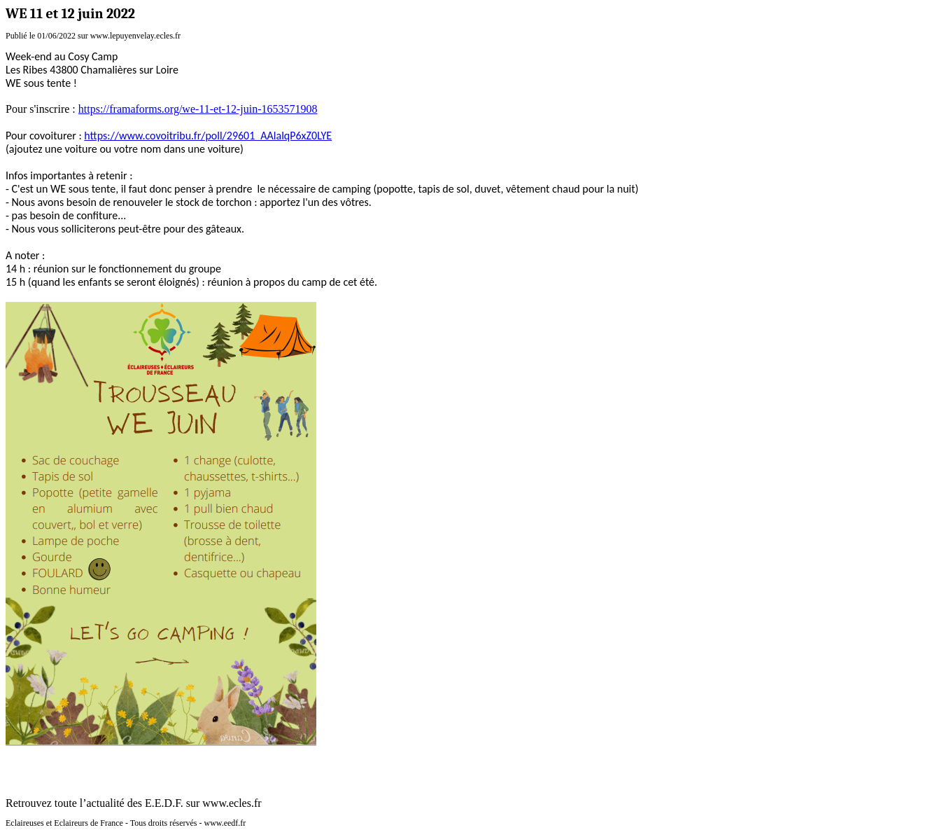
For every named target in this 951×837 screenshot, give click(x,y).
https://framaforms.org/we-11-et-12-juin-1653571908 (198, 109)
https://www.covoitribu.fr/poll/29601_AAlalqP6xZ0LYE (208, 135)
